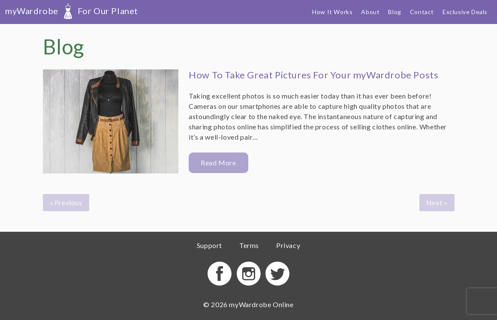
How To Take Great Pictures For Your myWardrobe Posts (313, 75)
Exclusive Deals (465, 11)
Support (209, 245)
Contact (422, 11)
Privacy (288, 245)
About (370, 11)
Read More (218, 163)
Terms (249, 245)
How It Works (332, 11)
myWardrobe (71, 11)
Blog (394, 11)
